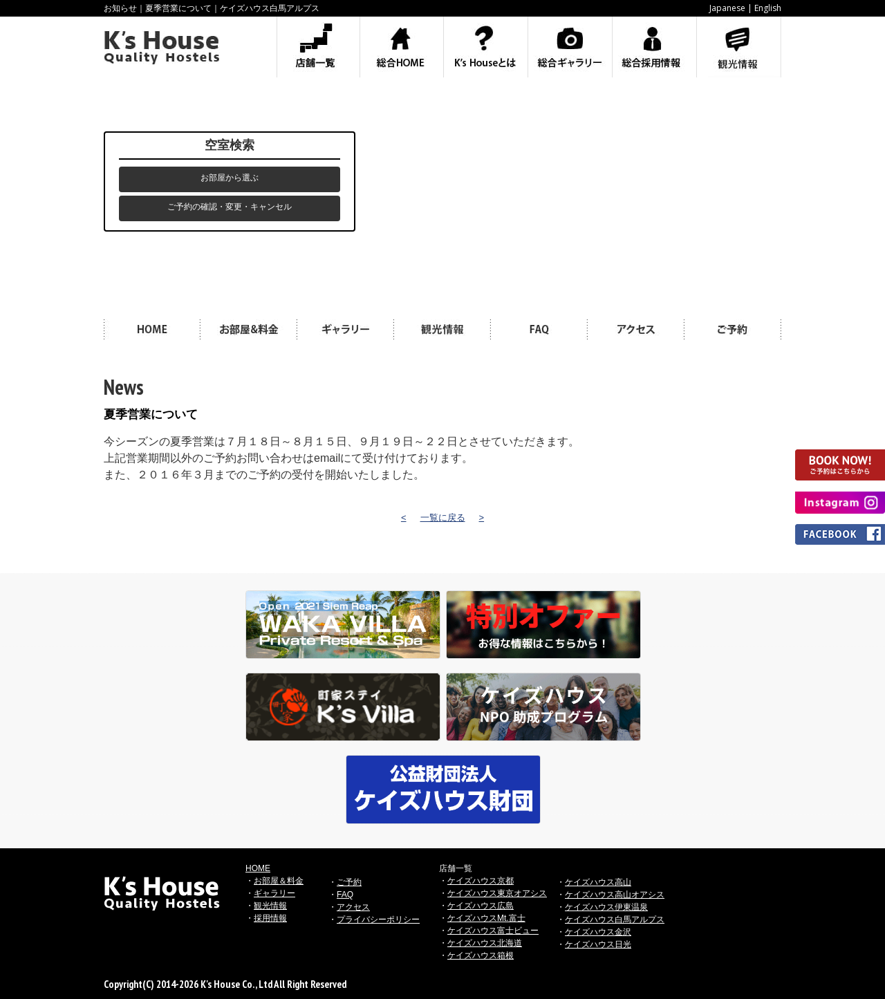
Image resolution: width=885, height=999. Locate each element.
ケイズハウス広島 (480, 906)
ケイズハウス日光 (598, 944)
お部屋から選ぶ (230, 178)
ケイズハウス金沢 (598, 932)
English (767, 8)
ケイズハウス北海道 (484, 943)
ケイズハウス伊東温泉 (606, 907)
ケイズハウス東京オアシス (497, 893)
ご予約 (349, 882)
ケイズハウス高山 (598, 882)
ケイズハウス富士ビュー (493, 930)
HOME (257, 868)
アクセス (353, 907)
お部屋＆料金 (279, 881)
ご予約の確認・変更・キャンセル (229, 207)
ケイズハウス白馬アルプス (614, 919)
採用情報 (270, 918)
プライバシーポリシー (378, 919)
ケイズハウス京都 (480, 881)
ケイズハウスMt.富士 (486, 918)
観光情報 (270, 906)
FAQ (345, 894)
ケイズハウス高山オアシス (614, 894)
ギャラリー (274, 893)
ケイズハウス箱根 (480, 955)
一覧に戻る (442, 517)
